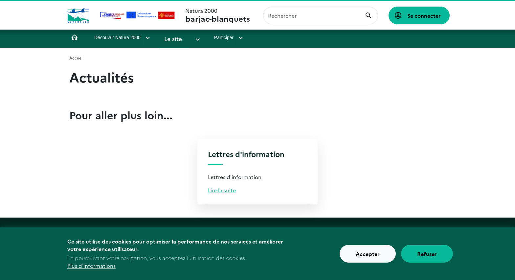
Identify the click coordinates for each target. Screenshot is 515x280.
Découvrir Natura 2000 (117, 37)
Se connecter (424, 15)
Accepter (368, 257)
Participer (211, 37)
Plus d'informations (91, 269)
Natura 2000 (217, 15)
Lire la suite (222, 190)
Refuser (427, 257)
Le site (171, 37)
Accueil (74, 37)
